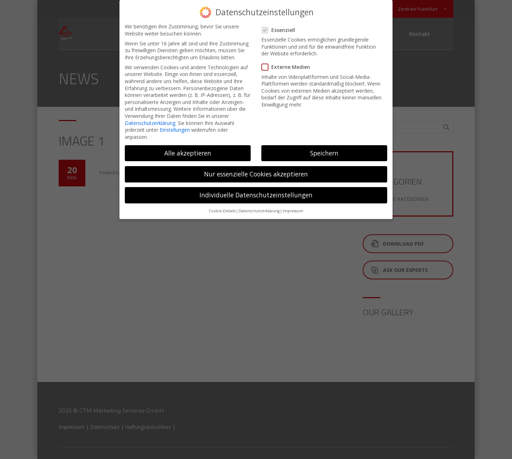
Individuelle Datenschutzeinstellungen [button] (256, 191)
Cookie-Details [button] (222, 207)
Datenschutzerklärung (150, 119)
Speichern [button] (324, 149)
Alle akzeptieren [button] (187, 149)
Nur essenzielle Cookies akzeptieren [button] (256, 170)
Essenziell (280, 26)
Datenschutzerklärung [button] (259, 207)
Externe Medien (288, 63)
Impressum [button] (293, 207)
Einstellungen (175, 126)
